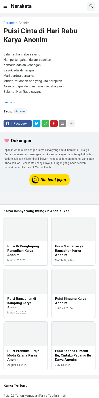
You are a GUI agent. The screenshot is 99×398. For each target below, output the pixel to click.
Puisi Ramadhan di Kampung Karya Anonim (21, 303)
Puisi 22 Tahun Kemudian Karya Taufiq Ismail (35, 395)
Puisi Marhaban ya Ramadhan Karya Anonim (69, 250)
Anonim (24, 22)
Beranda (9, 22)
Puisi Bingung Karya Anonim (70, 301)
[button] (5, 6)
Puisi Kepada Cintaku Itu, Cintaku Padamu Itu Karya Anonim (73, 355)
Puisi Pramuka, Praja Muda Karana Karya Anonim (23, 355)
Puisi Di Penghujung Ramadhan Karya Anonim (23, 250)
